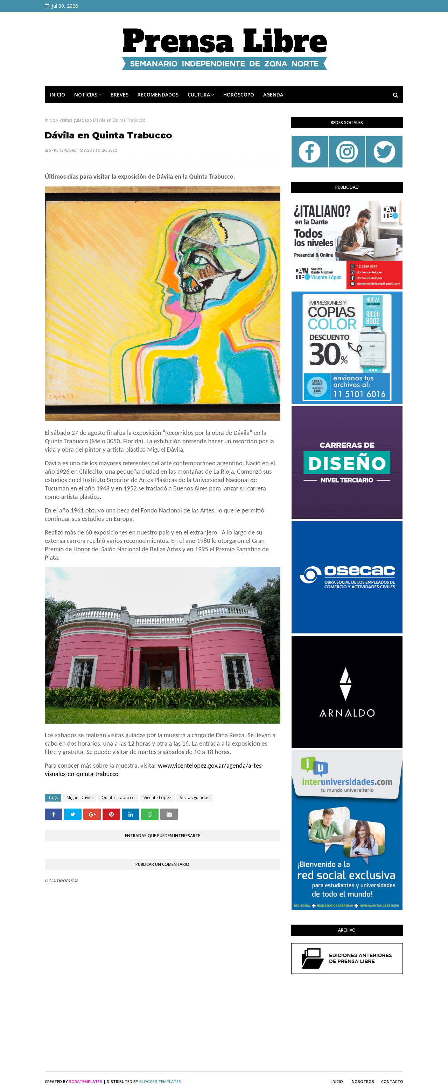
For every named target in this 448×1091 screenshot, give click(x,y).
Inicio (50, 120)
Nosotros (363, 1081)
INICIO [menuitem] (57, 94)
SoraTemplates (85, 1081)
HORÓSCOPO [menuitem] (238, 94)
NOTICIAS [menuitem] (85, 94)
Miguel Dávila (79, 798)
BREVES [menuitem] (119, 94)
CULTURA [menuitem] (199, 94)
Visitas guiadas (74, 120)
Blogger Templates (160, 1081)
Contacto (392, 1081)
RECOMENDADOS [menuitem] (158, 94)
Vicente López (157, 798)
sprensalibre (62, 150)
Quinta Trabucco (118, 798)
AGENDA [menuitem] (273, 94)
